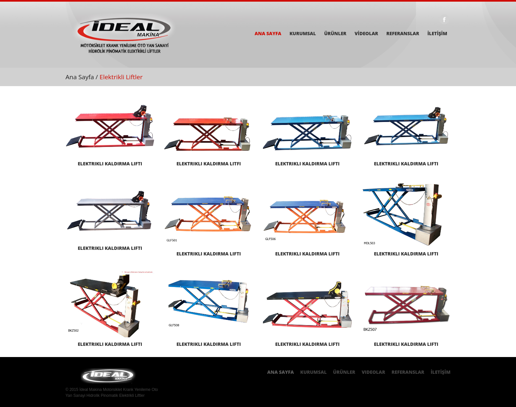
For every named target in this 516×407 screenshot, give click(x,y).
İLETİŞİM (437, 33)
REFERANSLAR (402, 33)
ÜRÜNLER (335, 33)
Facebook (444, 19)
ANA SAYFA (268, 33)
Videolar (373, 372)
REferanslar (408, 372)
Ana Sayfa (79, 77)
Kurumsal (313, 372)
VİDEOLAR (366, 33)
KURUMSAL (303, 33)
